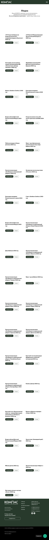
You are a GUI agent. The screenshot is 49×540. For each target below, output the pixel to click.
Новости (23, 503)
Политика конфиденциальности (10, 531)
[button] (14, 31)
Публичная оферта (8, 533)
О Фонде (23, 501)
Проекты (23, 507)
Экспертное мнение (25, 505)
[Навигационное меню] (47, 2)
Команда (23, 509)
